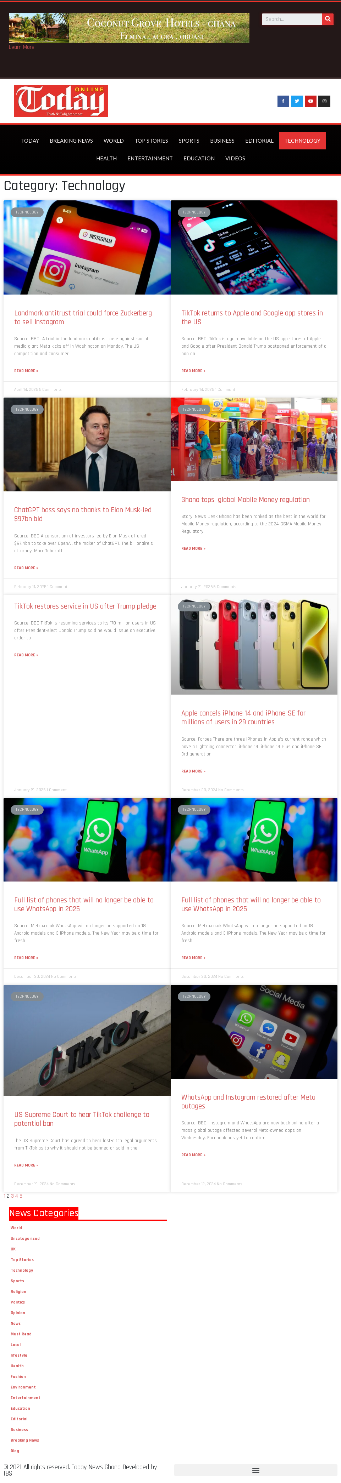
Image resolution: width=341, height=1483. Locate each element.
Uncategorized (25, 1238)
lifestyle (19, 1355)
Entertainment (150, 158)
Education (199, 158)
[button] (256, 1470)
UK (13, 1249)
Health (106, 158)
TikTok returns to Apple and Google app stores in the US (252, 317)
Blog (15, 1451)
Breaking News (71, 140)
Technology (302, 140)
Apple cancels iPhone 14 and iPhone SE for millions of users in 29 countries (243, 717)
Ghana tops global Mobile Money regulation (246, 499)
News (16, 1323)
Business (222, 140)
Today (30, 140)
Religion (18, 1291)
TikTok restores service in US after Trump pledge (85, 606)
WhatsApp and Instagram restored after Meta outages (248, 1102)
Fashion (18, 1376)
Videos (235, 158)
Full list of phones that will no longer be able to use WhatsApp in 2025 (84, 904)
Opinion (18, 1313)
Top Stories (151, 140)
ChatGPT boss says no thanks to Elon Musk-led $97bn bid (83, 514)
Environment (23, 1387)
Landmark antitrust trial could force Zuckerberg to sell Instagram (83, 317)
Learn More (21, 47)
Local (16, 1344)
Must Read (21, 1334)
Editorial (259, 140)
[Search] (328, 19)
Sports (189, 140)
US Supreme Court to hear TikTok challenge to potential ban (81, 1119)
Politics (18, 1302)
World (114, 140)
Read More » (26, 370)
